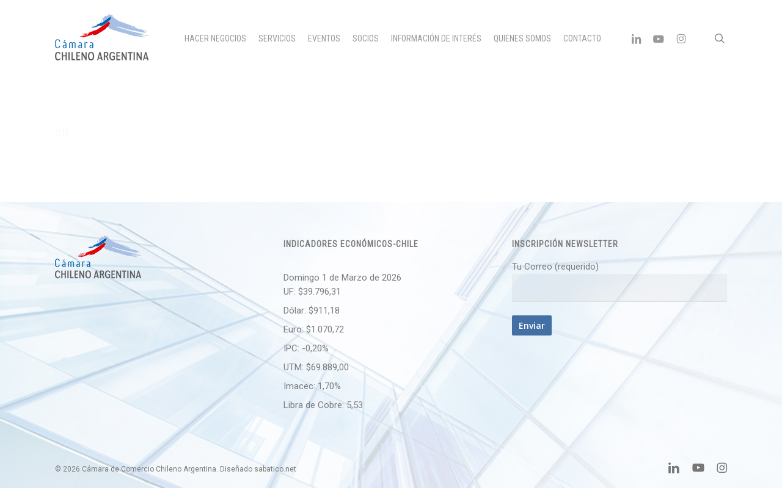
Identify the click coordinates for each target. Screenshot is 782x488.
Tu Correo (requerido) (619, 281)
